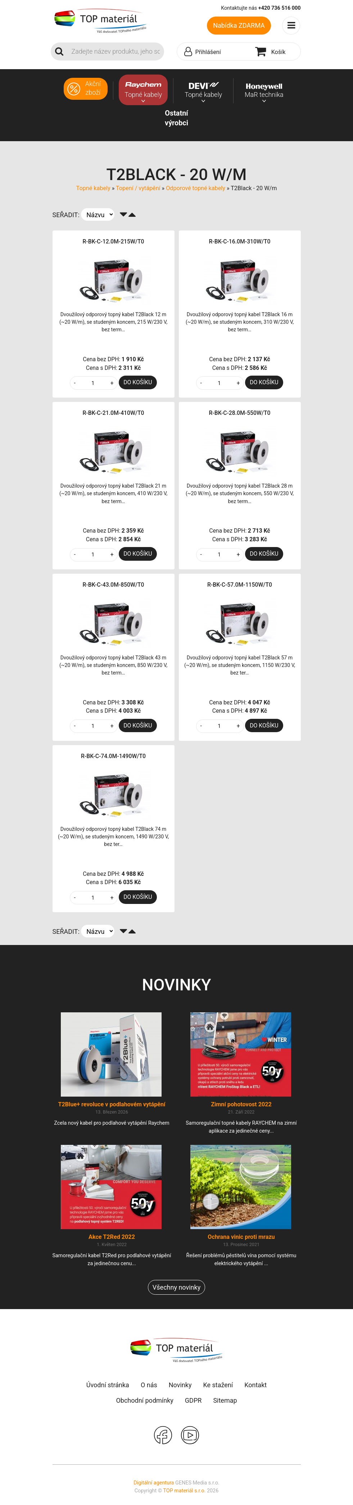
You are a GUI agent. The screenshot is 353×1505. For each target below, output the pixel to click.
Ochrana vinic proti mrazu (241, 1236)
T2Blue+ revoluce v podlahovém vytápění (111, 1104)
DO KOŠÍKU (137, 382)
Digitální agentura (153, 1483)
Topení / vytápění (138, 188)
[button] (214, 52)
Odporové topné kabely (195, 188)
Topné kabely (93, 188)
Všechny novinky (176, 1287)
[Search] (115, 51)
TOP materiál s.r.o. (184, 1491)
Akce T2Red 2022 (112, 1236)
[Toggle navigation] (292, 26)
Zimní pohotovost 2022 (241, 1104)
